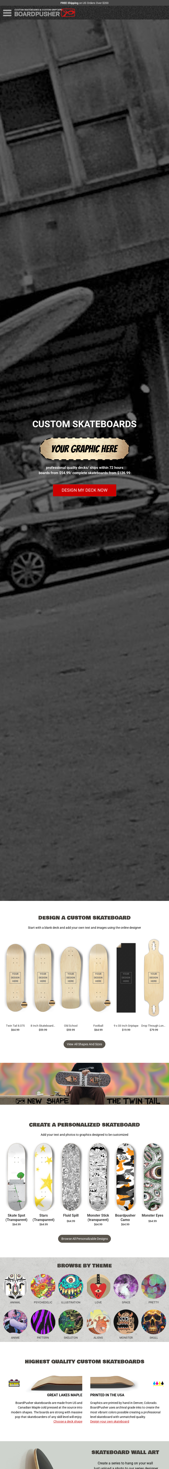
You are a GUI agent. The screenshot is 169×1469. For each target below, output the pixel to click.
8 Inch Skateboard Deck (43, 1025)
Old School (70, 1025)
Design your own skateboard (109, 1421)
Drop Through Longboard (153, 1025)
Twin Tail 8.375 (15, 1025)
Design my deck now (85, 490)
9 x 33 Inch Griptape (126, 1025)
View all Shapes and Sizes (84, 1044)
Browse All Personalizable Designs (84, 1238)
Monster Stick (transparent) (98, 1218)
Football (98, 1025)
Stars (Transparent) (44, 1218)
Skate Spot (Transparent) (17, 1218)
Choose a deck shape (67, 1421)
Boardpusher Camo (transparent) (125, 1218)
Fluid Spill (71, 1215)
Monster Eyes (152, 1215)
